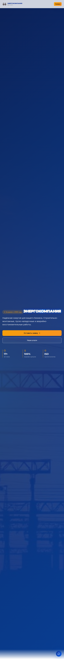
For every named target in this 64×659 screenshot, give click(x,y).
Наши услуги (32, 340)
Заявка (57, 4)
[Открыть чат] (59, 654)
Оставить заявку (32, 333)
